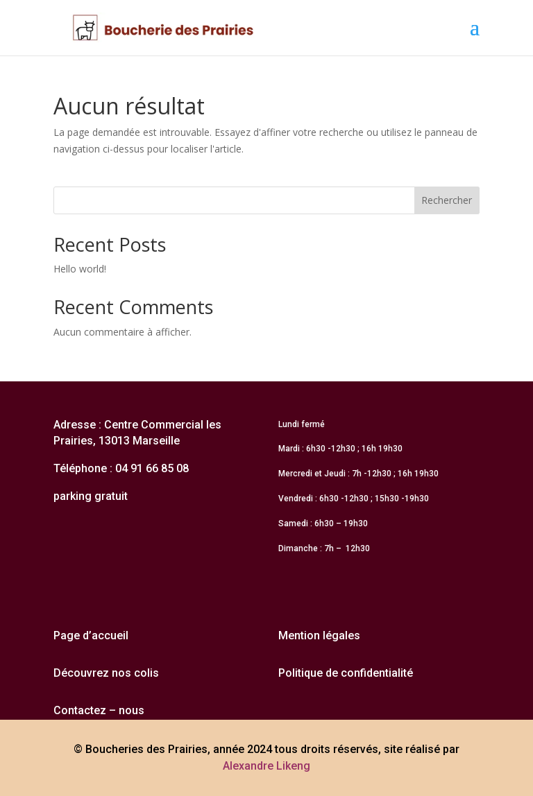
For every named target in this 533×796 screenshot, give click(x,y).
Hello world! (79, 268)
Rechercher (446, 200)
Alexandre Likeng (266, 765)
